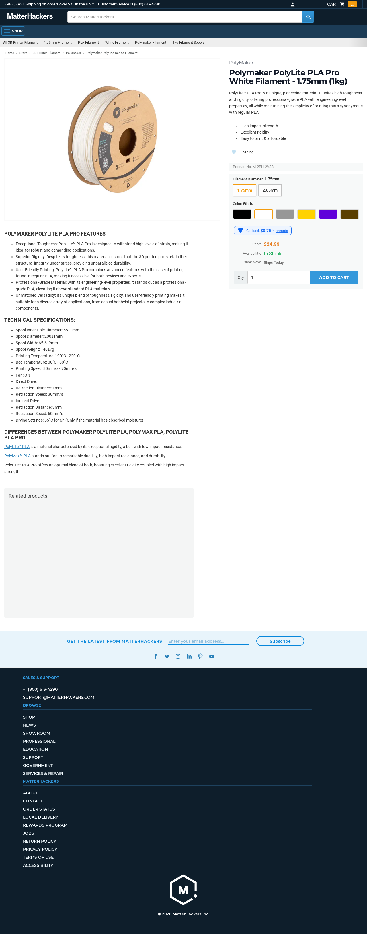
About (30, 793)
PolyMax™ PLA (17, 456)
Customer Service (113, 4)
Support (33, 757)
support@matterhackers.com (58, 697)
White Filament (117, 42)
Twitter (167, 656)
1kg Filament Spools (188, 42)
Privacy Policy (40, 849)
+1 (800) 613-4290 (145, 4)
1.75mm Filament (58, 42)
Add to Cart (334, 277)
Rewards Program (45, 825)
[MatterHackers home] (183, 890)
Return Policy (39, 841)
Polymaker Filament (150, 42)
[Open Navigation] (13, 31)
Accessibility (38, 865)
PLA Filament (88, 42)
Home (9, 53)
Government (38, 765)
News (29, 725)
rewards (282, 231)
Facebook (156, 656)
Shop (29, 717)
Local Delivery (40, 817)
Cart (342, 4)
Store (23, 53)
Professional (39, 741)
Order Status (39, 809)
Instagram (178, 656)
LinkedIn (189, 656)
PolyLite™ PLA (17, 446)
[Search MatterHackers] (308, 17)
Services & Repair (43, 773)
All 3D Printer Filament (20, 42)
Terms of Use (38, 857)
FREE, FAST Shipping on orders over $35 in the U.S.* (49, 4)
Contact (33, 801)
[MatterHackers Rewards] (240, 231)
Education (35, 749)
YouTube (211, 656)
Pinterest (200, 656)
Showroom (36, 733)
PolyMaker (241, 62)
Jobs (28, 833)
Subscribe (280, 641)
